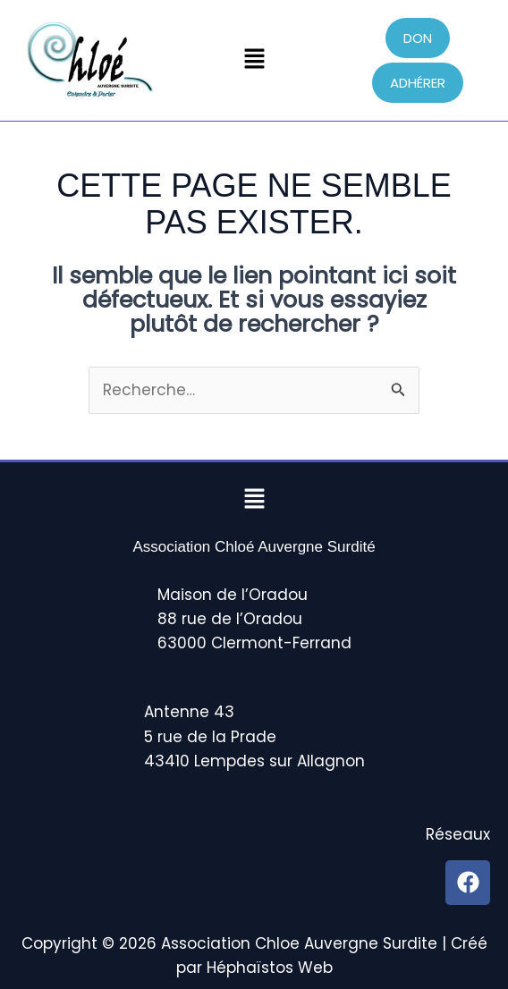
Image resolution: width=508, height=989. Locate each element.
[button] (254, 60)
